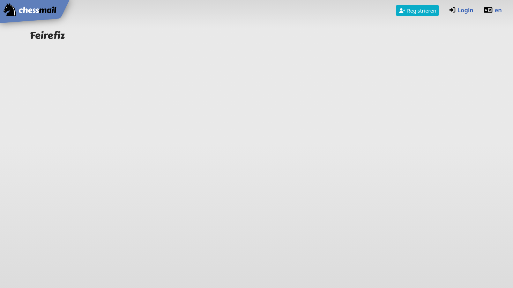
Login (461, 10)
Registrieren (417, 10)
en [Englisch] (492, 10)
